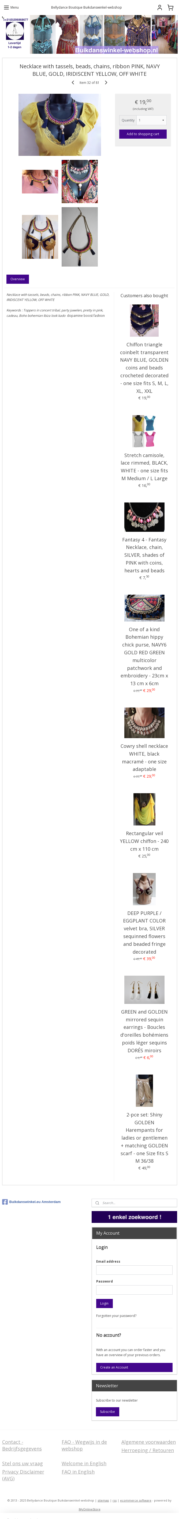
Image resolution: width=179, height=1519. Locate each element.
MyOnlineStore (89, 1509)
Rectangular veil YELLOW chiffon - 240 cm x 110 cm (144, 841)
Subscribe (107, 1411)
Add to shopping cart (143, 134)
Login (104, 1303)
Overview (17, 279)
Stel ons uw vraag (22, 1463)
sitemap (103, 1500)
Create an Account (114, 1367)
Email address (108, 1261)
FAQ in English (78, 1471)
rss (115, 1500)
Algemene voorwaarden (148, 1442)
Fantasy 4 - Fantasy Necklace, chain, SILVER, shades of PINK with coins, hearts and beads (144, 555)
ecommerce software (135, 1500)
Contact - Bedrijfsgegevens (22, 1445)
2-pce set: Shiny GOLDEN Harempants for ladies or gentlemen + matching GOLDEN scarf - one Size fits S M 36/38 (144, 1137)
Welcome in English (84, 1463)
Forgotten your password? (116, 1315)
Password (104, 1281)
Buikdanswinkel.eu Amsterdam (31, 1202)
